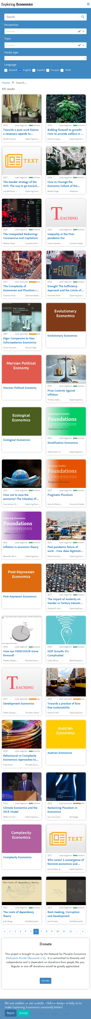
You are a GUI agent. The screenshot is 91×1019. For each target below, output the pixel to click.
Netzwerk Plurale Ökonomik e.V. (25, 958)
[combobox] (45, 58)
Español (41, 70)
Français (55, 70)
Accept (23, 1013)
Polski (68, 70)
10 (57, 931)
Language (10, 64)
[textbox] (45, 58)
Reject (10, 1013)
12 (70, 931)
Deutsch (13, 70)
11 (64, 931)
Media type (11, 52)
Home (6, 83)
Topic (7, 38)
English (27, 70)
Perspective (11, 25)
